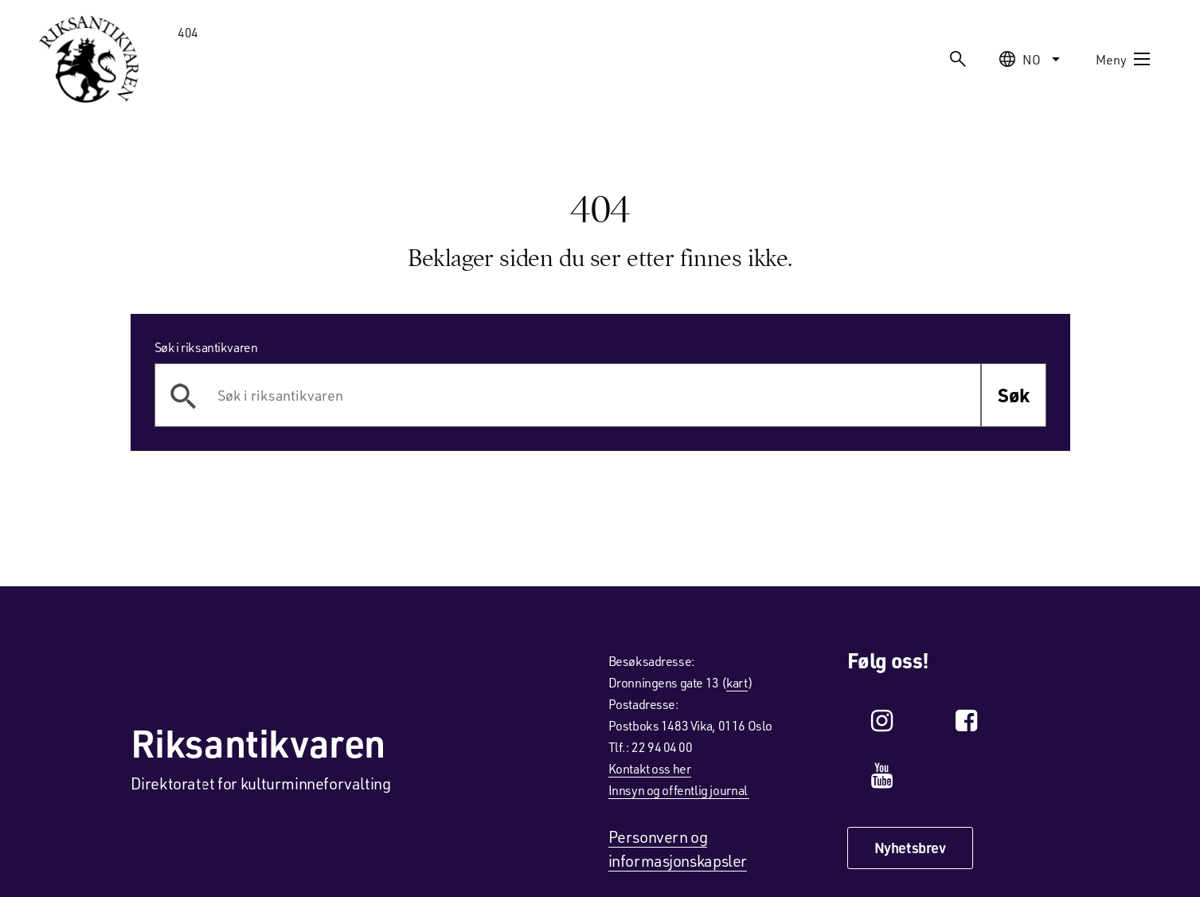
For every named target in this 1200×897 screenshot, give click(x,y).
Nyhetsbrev (910, 847)
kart (736, 682)
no (1031, 59)
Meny (1123, 59)
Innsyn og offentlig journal (679, 789)
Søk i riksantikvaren (206, 347)
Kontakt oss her (649, 768)
